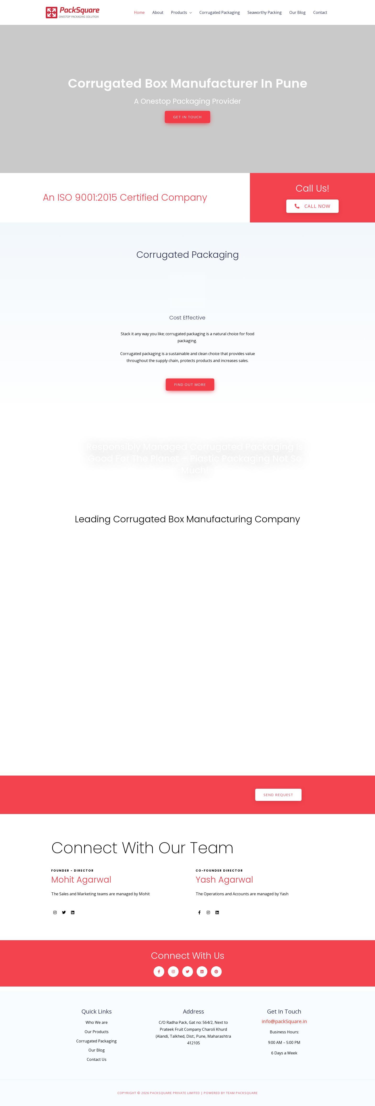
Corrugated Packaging (219, 12)
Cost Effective (187, 317)
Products (179, 12)
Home (139, 12)
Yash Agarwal (224, 879)
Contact (320, 12)
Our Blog (297, 12)
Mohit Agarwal (81, 879)
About (157, 12)
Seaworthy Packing (265, 12)
